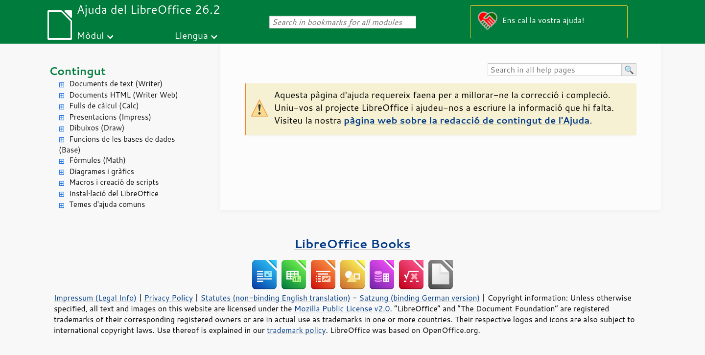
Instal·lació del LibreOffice (114, 193)
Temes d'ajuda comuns (107, 204)
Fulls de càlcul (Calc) (104, 106)
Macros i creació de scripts (114, 182)
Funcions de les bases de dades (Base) (117, 144)
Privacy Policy (168, 297)
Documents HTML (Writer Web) (123, 95)
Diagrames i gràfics (101, 171)
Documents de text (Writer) (116, 83)
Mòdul (90, 35)
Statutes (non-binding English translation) (275, 297)
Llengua (191, 35)
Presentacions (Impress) (110, 117)
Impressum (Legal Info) (95, 297)
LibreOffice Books (352, 243)
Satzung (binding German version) (419, 297)
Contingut (77, 70)
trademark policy (296, 330)
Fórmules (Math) (97, 160)
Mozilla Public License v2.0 (342, 308)
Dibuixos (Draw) (96, 128)
